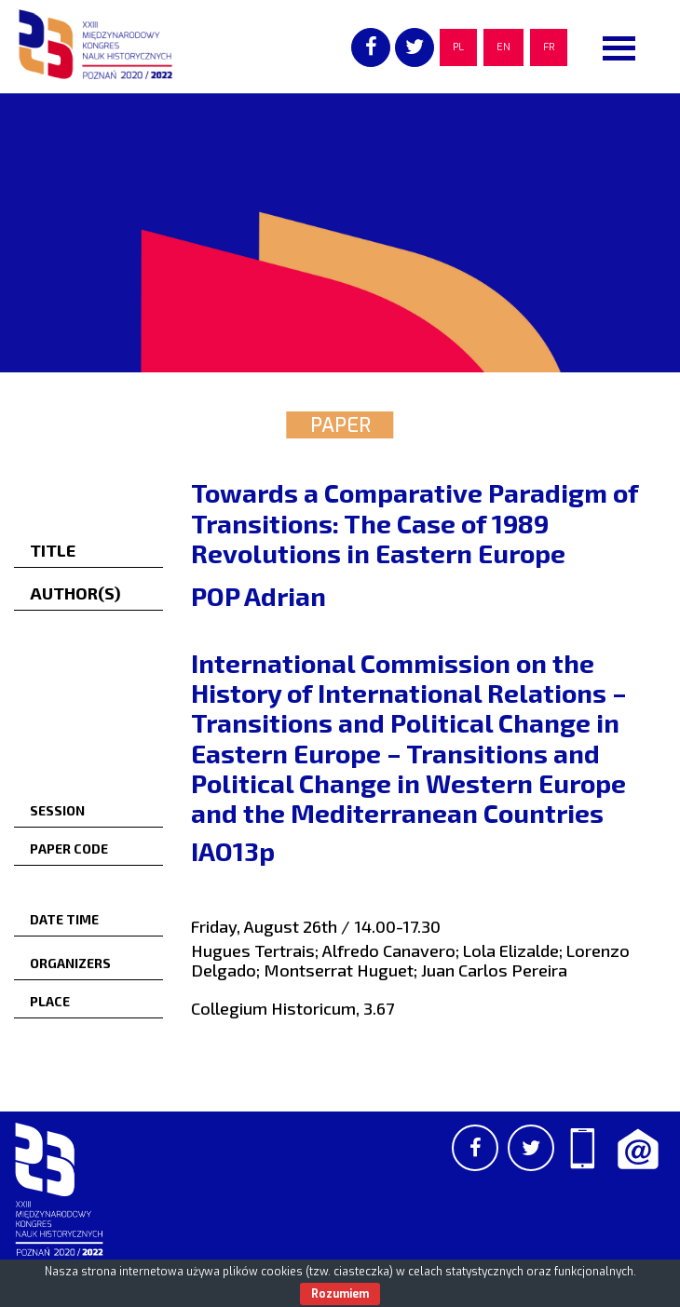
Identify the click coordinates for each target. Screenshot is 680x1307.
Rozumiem (340, 1294)
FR (548, 47)
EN (503, 47)
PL (458, 47)
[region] (340, 232)
